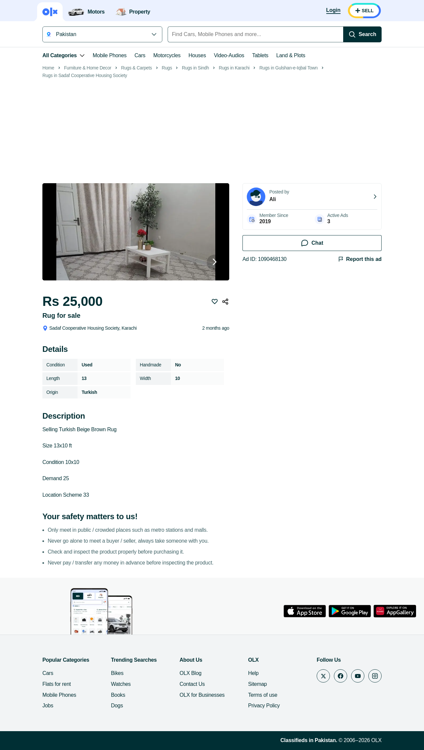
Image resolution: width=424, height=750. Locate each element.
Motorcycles (167, 55)
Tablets (260, 55)
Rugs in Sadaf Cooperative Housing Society (84, 75)
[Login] (333, 10)
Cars (139, 55)
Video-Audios (229, 55)
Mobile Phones (110, 55)
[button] (135, 262)
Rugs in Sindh (195, 67)
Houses (197, 55)
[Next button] (215, 263)
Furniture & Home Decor (87, 67)
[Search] (362, 34)
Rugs (167, 67)
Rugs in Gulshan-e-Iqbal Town (288, 67)
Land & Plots (290, 55)
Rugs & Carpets (136, 67)
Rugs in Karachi (234, 67)
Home (48, 67)
